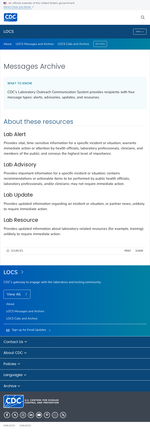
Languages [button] (15, 375)
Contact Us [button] (15, 342)
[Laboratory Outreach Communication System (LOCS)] (75, 272)
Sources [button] (17, 251)
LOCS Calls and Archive (73, 44)
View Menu (100, 44)
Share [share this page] (139, 251)
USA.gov (25, 425)
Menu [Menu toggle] (140, 31)
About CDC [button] (15, 353)
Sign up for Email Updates (29, 330)
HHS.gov (9, 425)
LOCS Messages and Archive (35, 44)
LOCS (9, 31)
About (8, 44)
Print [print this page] (127, 251)
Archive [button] (12, 386)
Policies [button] (12, 364)
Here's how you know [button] (19, 7)
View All (14, 294)
